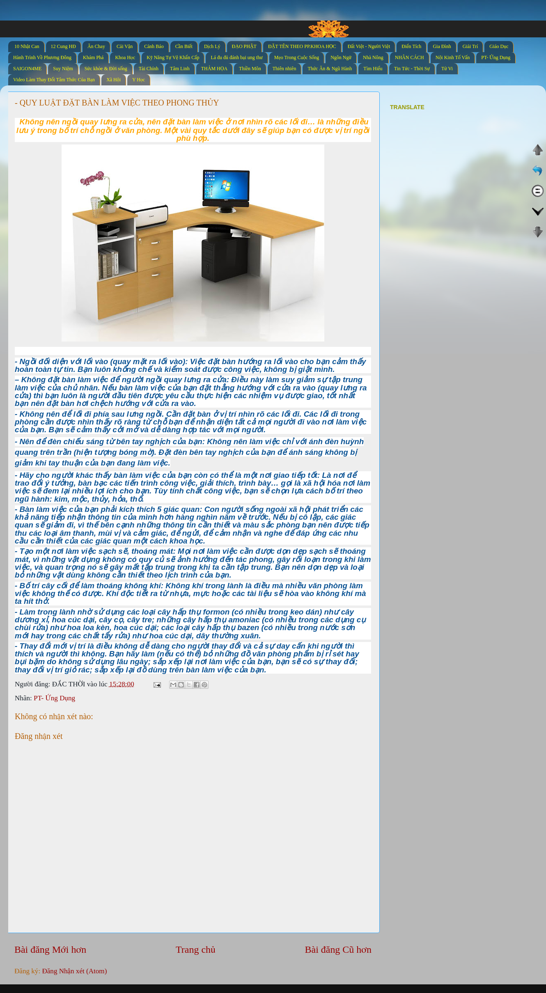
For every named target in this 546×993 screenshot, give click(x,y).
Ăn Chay (96, 46)
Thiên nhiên (284, 68)
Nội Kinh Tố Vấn (453, 57)
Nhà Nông (373, 57)
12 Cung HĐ (63, 46)
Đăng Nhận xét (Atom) (74, 971)
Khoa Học (125, 57)
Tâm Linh (180, 68)
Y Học (138, 80)
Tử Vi (447, 68)
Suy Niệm (63, 68)
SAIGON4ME (27, 68)
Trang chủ (196, 949)
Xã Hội (113, 80)
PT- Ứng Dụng (495, 57)
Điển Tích (411, 46)
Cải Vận (125, 46)
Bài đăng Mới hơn (50, 949)
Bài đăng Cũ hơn (338, 949)
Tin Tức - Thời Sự (412, 68)
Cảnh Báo (154, 46)
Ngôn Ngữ (340, 57)
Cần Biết (184, 46)
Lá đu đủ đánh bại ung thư (236, 57)
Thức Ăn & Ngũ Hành (329, 68)
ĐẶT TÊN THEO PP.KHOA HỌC (302, 46)
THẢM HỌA (214, 68)
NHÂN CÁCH (409, 57)
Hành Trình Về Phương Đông (42, 57)
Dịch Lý (212, 46)
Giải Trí (470, 46)
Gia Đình (442, 46)
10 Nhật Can (26, 46)
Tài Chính (148, 68)
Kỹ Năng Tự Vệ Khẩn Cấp (173, 57)
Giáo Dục (498, 46)
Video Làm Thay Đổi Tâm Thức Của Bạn (54, 80)
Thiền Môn (250, 68)
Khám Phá (93, 57)
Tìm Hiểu (372, 68)
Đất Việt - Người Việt (369, 46)
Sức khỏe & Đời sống (106, 68)
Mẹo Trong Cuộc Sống (296, 57)
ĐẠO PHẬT (244, 46)
